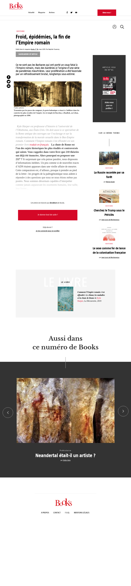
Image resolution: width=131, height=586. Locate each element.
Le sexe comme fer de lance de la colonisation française (109, 250)
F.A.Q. (67, 513)
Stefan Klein (67, 460)
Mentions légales (81, 513)
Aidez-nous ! (107, 13)
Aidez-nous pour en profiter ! (109, 105)
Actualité (31, 12)
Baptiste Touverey (53, 49)
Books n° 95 (34, 49)
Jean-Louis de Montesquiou (110, 220)
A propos (45, 513)
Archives (52, 12)
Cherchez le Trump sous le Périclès (109, 212)
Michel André (110, 182)
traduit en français (39, 144)
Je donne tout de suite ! (48, 214)
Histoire (21, 31)
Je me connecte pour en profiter (48, 231)
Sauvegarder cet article (27, 54)
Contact (57, 513)
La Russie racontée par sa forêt (109, 175)
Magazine (41, 12)
